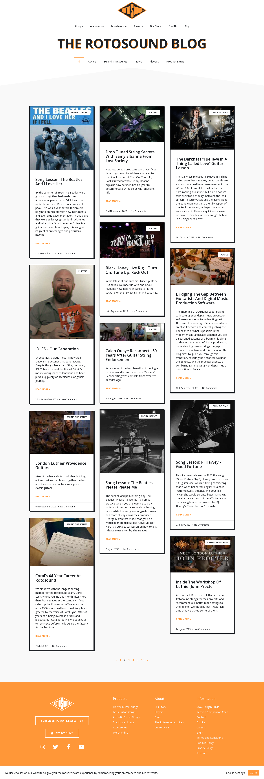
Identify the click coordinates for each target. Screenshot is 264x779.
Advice (92, 61)
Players (138, 26)
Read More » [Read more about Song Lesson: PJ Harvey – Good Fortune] (183, 514)
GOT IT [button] (253, 772)
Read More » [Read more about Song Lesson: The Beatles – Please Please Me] (113, 539)
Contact (201, 716)
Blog (187, 26)
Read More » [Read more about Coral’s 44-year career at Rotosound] (42, 635)
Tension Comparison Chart (212, 711)
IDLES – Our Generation (57, 348)
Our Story (155, 26)
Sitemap (201, 752)
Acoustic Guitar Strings (126, 716)
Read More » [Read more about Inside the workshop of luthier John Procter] (183, 618)
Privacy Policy (205, 747)
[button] (62, 720)
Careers (201, 726)
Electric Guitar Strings (125, 706)
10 (142, 659)
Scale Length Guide (208, 706)
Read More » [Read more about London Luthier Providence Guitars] (42, 496)
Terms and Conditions (210, 737)
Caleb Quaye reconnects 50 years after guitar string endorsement (131, 355)
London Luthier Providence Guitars (60, 465)
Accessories (97, 26)
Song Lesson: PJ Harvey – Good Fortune (198, 464)
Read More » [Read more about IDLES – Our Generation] (42, 389)
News (138, 61)
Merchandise (119, 26)
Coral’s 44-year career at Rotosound (58, 577)
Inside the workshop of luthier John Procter (198, 584)
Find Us (172, 26)
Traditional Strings (123, 721)
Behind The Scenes (115, 61)
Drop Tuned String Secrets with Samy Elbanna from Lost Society (130, 156)
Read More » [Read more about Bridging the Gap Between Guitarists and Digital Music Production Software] (183, 378)
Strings (78, 26)
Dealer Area (162, 726)
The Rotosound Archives (169, 721)
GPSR (200, 732)
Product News (176, 61)
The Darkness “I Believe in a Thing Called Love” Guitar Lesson (201, 163)
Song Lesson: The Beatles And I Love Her (58, 181)
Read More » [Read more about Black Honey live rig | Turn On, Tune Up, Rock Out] (113, 301)
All (79, 61)
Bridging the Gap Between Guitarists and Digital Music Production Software (202, 299)
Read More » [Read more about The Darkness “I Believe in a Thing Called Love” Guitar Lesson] (183, 227)
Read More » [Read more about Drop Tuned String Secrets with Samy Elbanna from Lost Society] (113, 201)
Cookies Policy (205, 742)
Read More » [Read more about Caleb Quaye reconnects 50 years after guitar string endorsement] (113, 388)
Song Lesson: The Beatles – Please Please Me (130, 485)
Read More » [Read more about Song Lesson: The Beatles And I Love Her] (42, 243)
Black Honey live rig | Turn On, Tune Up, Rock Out (131, 270)
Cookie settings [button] (235, 772)
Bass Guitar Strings (124, 711)
